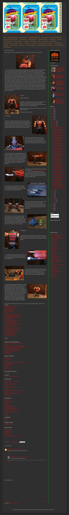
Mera (6, 389)
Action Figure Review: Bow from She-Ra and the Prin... (58, 169)
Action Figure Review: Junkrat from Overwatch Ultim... (57, 180)
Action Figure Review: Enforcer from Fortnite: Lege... (58, 185)
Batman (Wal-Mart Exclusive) (11, 384)
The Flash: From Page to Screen (11, 320)
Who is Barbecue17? (23, 37)
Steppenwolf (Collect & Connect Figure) (13, 392)
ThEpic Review (54, 274)
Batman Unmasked (8, 363)
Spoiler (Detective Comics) (10, 331)
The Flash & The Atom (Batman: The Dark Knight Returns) (16, 347)
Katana (6, 413)
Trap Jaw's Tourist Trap (18, 43)
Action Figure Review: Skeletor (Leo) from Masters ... (57, 149)
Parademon (7, 391)
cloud (9, 449)
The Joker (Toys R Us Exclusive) (11, 412)
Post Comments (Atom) (14, 503)
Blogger (54, 509)
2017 (52, 205)
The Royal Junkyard (13, 45)
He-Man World (53, 249)
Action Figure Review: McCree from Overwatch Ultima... (57, 177)
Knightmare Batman (9, 364)
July (53, 191)
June (53, 193)
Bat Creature (7, 359)
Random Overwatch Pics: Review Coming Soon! (57, 183)
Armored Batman (8, 358)
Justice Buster (7, 326)
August (53, 190)
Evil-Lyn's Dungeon (41, 43)
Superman (7, 367)
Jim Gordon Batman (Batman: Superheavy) (13, 324)
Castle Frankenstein (7, 47)
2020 (52, 117)
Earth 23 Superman (9, 318)
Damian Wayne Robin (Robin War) (12, 315)
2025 (52, 109)
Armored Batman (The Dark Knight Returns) (13, 343)
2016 (52, 206)
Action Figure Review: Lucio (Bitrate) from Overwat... (57, 143)
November (54, 122)
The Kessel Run (33, 41)
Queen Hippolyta (8, 432)
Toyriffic (52, 276)
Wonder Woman (8, 353)
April (53, 196)
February (54, 199)
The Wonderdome (58, 43)
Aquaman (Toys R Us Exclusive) (11, 381)
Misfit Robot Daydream (55, 259)
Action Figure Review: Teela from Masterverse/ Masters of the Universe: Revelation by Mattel (60, 101)
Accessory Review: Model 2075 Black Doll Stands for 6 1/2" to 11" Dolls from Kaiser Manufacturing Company (57, 70)
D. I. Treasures (54, 241)
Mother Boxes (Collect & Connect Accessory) (14, 390)
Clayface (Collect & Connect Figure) (12, 313)
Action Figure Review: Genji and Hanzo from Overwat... (58, 136)
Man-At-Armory (45, 41)
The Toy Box (53, 273)
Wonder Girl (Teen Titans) (10, 335)
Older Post (44, 501)
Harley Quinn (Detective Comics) (11, 321)
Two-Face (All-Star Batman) (10, 334)
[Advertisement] (26, 490)
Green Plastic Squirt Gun (55, 248)
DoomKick (53, 245)
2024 (52, 111)
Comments (53, 216)
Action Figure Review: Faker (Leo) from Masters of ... (57, 162)
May (53, 195)
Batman (6, 344)
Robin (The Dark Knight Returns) (11, 350)
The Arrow (7, 339)
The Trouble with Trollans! (58, 45)
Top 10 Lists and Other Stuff (56, 37)
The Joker (7, 410)
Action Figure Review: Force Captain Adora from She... (57, 159)
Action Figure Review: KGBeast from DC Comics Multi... (58, 130)
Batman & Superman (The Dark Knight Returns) (14, 345)
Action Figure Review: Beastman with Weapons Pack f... (58, 188)
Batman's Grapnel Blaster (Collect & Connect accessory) (16, 362)
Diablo (6, 404)
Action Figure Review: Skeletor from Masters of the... (57, 175)
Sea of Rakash (34, 43)
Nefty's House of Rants (55, 262)
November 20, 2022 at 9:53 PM (15, 449)
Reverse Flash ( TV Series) (12, 376)
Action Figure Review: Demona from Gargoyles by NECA (60, 94)
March (53, 198)
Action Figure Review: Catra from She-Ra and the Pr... (57, 164)
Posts (52, 214)
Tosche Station (26, 41)
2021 (52, 116)
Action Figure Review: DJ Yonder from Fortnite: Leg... (58, 146)
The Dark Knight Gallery (32, 39)
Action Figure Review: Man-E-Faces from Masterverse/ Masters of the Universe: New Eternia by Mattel (60, 82)
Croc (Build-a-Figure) (9, 401)
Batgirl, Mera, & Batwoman (56, 237)
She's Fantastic (54, 269)
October (54, 124)
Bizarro (6, 312)
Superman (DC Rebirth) (9, 333)
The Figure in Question (55, 270)
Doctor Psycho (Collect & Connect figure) (13, 316)
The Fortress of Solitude (30, 45)
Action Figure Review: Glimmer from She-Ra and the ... (58, 154)
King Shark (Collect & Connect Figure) (12, 327)
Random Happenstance (55, 267)
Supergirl (7, 424)
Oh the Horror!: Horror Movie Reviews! (11, 39)
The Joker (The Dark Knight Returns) (12, 348)
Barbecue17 (12, 456)
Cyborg (6, 385)
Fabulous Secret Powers (43, 39)
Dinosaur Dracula (54, 244)
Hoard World (53, 251)
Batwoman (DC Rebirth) (9, 311)
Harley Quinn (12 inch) (9, 407)
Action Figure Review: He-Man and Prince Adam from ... (57, 167)
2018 (52, 203)
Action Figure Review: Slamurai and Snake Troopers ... (58, 172)
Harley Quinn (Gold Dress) (10, 408)
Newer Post (7, 501)
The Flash (7, 387)
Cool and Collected (54, 239)
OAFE (52, 263)
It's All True (53, 252)
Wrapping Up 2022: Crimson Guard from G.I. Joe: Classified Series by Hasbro (60, 76)
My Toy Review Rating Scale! (34, 37)
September (54, 125)
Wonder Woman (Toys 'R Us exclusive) (12, 436)
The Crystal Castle (52, 41)
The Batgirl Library (23, 39)
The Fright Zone (50, 43)
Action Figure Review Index (13, 37)
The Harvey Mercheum (55, 271)
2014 (52, 210)
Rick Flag (7, 414)
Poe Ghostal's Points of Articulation (57, 264)
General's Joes (54, 246)
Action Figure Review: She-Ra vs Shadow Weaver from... (57, 138)
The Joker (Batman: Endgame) (11, 325)
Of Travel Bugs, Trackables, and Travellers (44, 45)
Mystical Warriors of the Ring (56, 260)
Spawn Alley (6, 45)
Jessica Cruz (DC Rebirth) (10, 322)
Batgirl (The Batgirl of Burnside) (11, 306)
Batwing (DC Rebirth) (9, 310)
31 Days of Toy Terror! (45, 37)
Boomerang (7, 400)
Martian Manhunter (8, 423)
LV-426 (39, 41)
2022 (52, 114)
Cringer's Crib (26, 43)
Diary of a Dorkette (54, 242)
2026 (52, 108)
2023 (52, 113)
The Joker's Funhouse (17, 41)
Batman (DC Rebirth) (9, 308)
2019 (52, 119)
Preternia (53, 266)
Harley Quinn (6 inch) (9, 405)
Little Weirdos (53, 255)
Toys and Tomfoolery (55, 277)
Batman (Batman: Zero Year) (10, 307)
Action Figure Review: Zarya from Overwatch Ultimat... (57, 151)
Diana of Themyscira (9, 430)
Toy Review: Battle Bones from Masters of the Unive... (57, 133)
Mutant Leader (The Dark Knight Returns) (13, 349)
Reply (9, 452)
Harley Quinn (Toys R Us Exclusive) (12, 409)
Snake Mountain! (52, 39)
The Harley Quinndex (8, 41)
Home (5, 37)
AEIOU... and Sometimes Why (56, 235)
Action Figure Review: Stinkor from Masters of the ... (57, 156)
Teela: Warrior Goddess (8, 43)
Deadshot (7, 403)
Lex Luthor (7, 366)
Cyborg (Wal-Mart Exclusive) (10, 386)
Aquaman (7, 357)
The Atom (7, 372)
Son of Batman (8, 352)
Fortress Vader (22, 45)
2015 (52, 208)
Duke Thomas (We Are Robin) (11, 317)
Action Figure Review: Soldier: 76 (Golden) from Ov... (57, 141)
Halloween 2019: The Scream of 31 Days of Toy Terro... (58, 128)
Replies (10, 454)
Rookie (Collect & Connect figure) (11, 330)
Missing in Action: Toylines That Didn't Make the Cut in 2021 (60, 88)
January (54, 201)
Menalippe (7, 431)
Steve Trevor (7, 433)
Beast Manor (59, 39)
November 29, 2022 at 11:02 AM (23, 456)
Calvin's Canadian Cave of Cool (57, 238)
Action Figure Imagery (55, 234)
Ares (6, 428)
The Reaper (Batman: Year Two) (11, 329)
